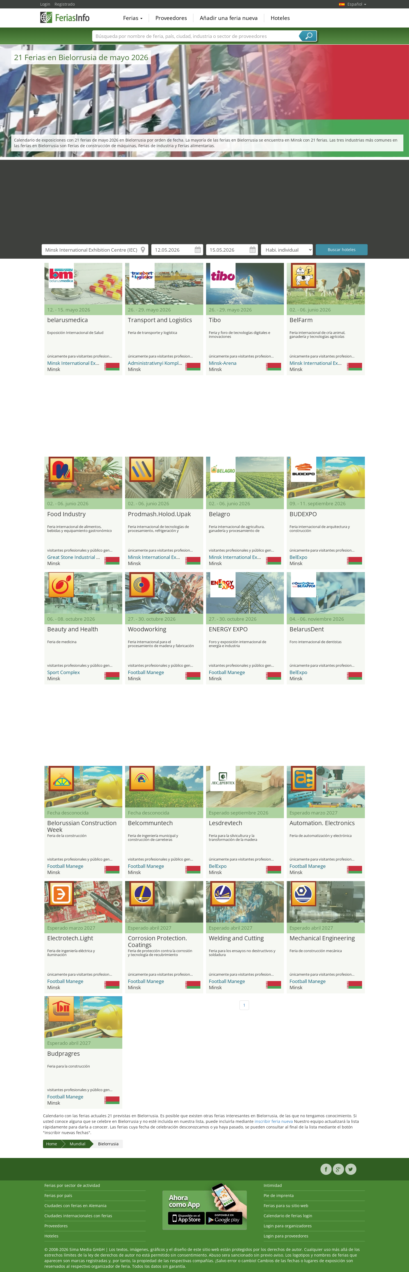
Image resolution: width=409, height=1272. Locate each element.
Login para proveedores (286, 1236)
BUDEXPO (303, 514)
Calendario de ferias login (288, 1215)
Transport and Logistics (160, 320)
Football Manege (146, 672)
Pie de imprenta (279, 1195)
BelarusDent (307, 629)
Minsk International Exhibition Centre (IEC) (93, 363)
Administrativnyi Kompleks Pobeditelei (170, 363)
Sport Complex (63, 672)
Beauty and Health (72, 629)
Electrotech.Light (70, 938)
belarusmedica (67, 320)
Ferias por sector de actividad (72, 1185)
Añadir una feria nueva (229, 18)
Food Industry (66, 514)
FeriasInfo (68, 17)
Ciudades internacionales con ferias (78, 1215)
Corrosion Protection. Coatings (157, 942)
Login (45, 4)
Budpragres (63, 1053)
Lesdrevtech (225, 823)
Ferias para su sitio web (286, 1205)
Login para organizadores (288, 1225)
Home (51, 1143)
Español (356, 4)
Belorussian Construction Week (82, 827)
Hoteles (280, 18)
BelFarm (301, 320)
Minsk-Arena (222, 363)
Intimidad (273, 1185)
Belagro (219, 514)
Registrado (65, 4)
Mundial (77, 1143)
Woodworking (147, 629)
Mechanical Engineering (322, 938)
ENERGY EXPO (228, 629)
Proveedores (171, 18)
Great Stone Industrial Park (76, 557)
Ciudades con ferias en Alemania (75, 1205)
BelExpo (298, 557)
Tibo (215, 320)
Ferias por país (58, 1195)
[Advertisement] (204, 199)
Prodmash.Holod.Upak (159, 514)
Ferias (133, 18)
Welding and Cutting (236, 938)
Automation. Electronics (322, 823)
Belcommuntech (150, 823)
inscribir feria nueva (274, 1121)
